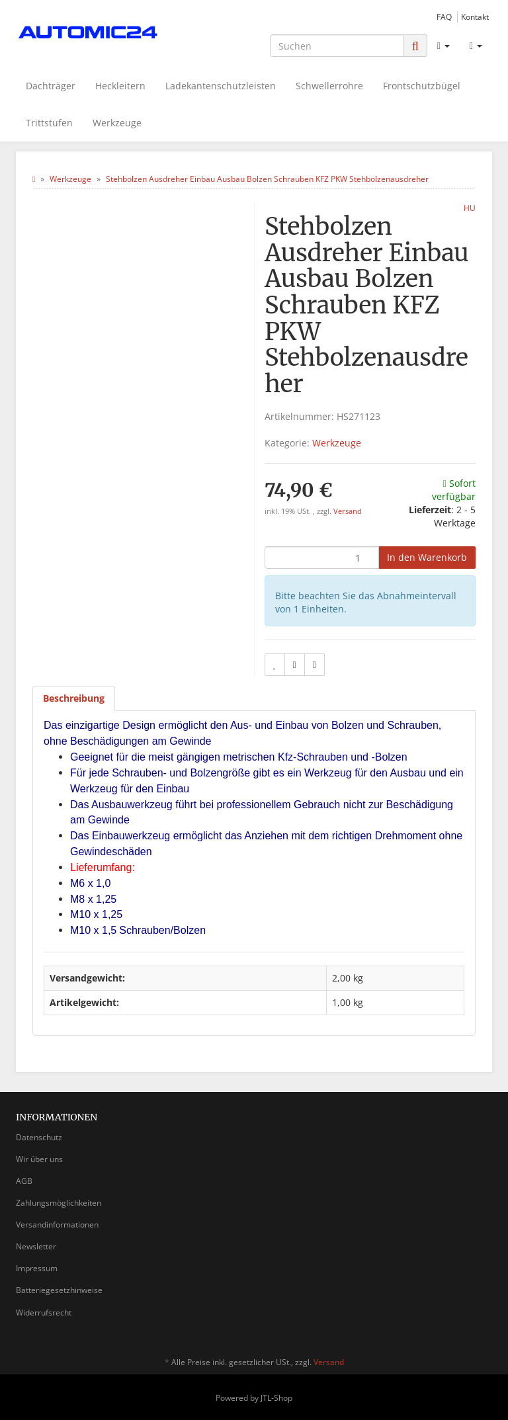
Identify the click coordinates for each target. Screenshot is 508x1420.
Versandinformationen (57, 1224)
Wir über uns (39, 1159)
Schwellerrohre (329, 85)
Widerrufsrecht (43, 1312)
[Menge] (322, 557)
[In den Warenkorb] (427, 557)
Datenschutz (39, 1137)
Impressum (37, 1268)
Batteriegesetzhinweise (59, 1290)
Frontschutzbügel (421, 85)
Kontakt (475, 16)
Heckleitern (120, 85)
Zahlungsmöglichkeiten (58, 1202)
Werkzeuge (117, 122)
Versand (347, 511)
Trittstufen (49, 122)
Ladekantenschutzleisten (220, 85)
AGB (24, 1181)
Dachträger (50, 85)
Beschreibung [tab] (74, 698)
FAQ (444, 16)
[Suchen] (337, 45)
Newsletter (36, 1246)
